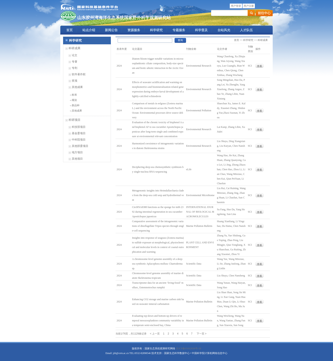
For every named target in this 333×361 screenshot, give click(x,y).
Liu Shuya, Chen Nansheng (231, 275)
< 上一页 (155, 333)
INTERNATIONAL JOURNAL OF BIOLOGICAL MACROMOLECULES (200, 212)
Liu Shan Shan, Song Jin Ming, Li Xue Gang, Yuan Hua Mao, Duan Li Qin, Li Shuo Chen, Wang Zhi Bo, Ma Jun (231, 301)
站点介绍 (88, 30)
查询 (180, 40)
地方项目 (77, 152)
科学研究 (156, 30)
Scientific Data (193, 263)
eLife (188, 169)
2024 (119, 65)
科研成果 (74, 48)
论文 (74, 55)
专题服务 (178, 30)
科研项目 (74, 119)
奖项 (74, 80)
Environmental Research (198, 65)
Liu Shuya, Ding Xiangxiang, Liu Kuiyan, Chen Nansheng (231, 146)
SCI (250, 65)
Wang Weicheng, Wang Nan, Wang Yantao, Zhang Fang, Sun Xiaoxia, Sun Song (231, 320)
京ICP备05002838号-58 (188, 348)
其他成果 (77, 87)
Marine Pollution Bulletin (199, 225)
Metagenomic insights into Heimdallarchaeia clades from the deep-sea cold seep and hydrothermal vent (158, 195)
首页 (69, 30)
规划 (74, 100)
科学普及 (201, 30)
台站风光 (223, 30)
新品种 (75, 105)
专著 (74, 61)
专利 (74, 68)
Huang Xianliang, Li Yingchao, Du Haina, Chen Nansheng (231, 226)
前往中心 (264, 13)
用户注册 (249, 5)
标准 (74, 94)
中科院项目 (79, 139)
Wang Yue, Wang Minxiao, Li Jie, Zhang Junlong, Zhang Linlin (231, 264)
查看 (259, 66)
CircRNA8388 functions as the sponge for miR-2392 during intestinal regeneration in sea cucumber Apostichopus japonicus (157, 212)
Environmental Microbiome (200, 195)
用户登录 (236, 5)
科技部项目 (79, 126)
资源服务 (133, 30)
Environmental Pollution (198, 110)
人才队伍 (246, 30)
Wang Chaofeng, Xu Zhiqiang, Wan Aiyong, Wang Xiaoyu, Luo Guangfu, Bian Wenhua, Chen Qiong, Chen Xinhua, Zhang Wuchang (231, 66)
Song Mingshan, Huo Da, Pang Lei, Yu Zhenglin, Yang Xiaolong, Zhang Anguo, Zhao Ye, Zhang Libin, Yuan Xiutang (231, 89)
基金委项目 (79, 133)
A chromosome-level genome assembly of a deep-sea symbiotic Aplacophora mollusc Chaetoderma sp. (157, 264)
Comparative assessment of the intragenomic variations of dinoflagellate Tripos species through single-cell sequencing (158, 226)
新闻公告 (111, 30)
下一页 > (201, 333)
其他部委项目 (80, 146)
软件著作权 (79, 74)
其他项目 (77, 158)
